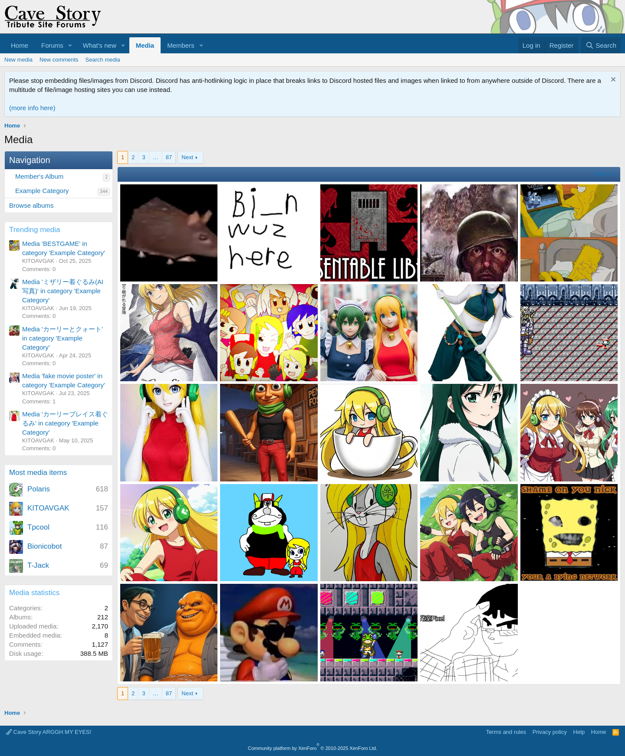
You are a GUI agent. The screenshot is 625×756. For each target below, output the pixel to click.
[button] (70, 45)
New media (18, 59)
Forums (52, 45)
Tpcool (38, 527)
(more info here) (32, 107)
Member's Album (39, 176)
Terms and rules (506, 732)
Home (19, 45)
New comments (59, 59)
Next (187, 157)
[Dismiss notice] (612, 80)
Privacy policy (550, 732)
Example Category (42, 190)
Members (180, 45)
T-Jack (38, 565)
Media (145, 45)
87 (169, 157)
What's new (99, 45)
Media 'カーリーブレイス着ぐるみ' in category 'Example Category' (65, 423)
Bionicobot (44, 546)
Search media (103, 59)
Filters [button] (601, 173)
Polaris (38, 489)
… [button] (155, 157)
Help (579, 732)
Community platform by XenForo (312, 748)
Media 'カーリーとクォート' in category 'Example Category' (62, 338)
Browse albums (31, 205)
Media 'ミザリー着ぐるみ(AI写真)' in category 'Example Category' (62, 291)
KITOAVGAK (48, 508)
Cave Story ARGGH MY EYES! (48, 732)
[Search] (601, 45)
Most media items (38, 472)
